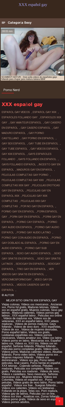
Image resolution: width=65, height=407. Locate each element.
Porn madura (49, 390)
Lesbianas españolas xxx (17, 335)
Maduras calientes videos (35, 351)
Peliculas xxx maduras (24, 371)
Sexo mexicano (36, 374)
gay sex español (13, 143)
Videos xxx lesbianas (41, 388)
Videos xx (21, 343)
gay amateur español (25, 122)
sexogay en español (30, 263)
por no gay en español (37, 206)
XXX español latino (24, 315)
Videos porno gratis (14, 399)
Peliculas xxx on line (42, 393)
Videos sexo (50, 349)
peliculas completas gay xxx (23, 180)
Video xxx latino (52, 337)
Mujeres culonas (39, 309)
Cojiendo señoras (30, 365)
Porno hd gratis (16, 307)
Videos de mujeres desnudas (39, 329)
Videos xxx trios (12, 396)
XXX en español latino (29, 321)
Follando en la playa (14, 390)
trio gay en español (31, 269)
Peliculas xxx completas (29, 368)
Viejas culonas (11, 304)
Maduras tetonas (38, 307)
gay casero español (35, 127)
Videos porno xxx (48, 354)
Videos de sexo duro (27, 326)
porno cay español (31, 222)
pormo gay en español (18, 211)
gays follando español (19, 164)
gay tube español (15, 148)
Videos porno (10, 351)
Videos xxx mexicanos (35, 304)
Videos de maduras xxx (17, 318)
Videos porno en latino (15, 340)
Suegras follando (46, 385)
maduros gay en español (35, 169)
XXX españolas (50, 326)
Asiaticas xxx (31, 396)
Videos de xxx (11, 329)
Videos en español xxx (29, 379)
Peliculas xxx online (50, 315)
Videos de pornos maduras (31, 323)
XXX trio (33, 343)
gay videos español (45, 148)
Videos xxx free (23, 385)
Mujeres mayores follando (18, 357)
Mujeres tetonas (32, 376)
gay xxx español (13, 154)
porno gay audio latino (34, 232)
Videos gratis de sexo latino (30, 382)
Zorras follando (50, 396)
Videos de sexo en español (44, 399)
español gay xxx (44, 112)
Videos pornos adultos (15, 402)
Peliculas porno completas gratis (22, 349)
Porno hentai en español (45, 362)
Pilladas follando (45, 346)
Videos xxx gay (29, 360)
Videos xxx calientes (14, 388)
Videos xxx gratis (39, 332)
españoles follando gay (19, 117)
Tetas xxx (34, 390)
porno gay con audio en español (25, 237)
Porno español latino (14, 332)
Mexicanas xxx (40, 340)
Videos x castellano (14, 374)
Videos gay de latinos (15, 393)
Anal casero (21, 362)
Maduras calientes (23, 312)
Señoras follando (23, 346)
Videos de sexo (49, 371)
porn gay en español (25, 216)
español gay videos (16, 112)
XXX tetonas (10, 365)
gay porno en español (38, 138)
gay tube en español (43, 143)
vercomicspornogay (17, 279)
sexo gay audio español (34, 253)
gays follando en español (37, 159)
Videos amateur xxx (28, 337)
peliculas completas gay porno (25, 175)
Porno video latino (24, 354)
